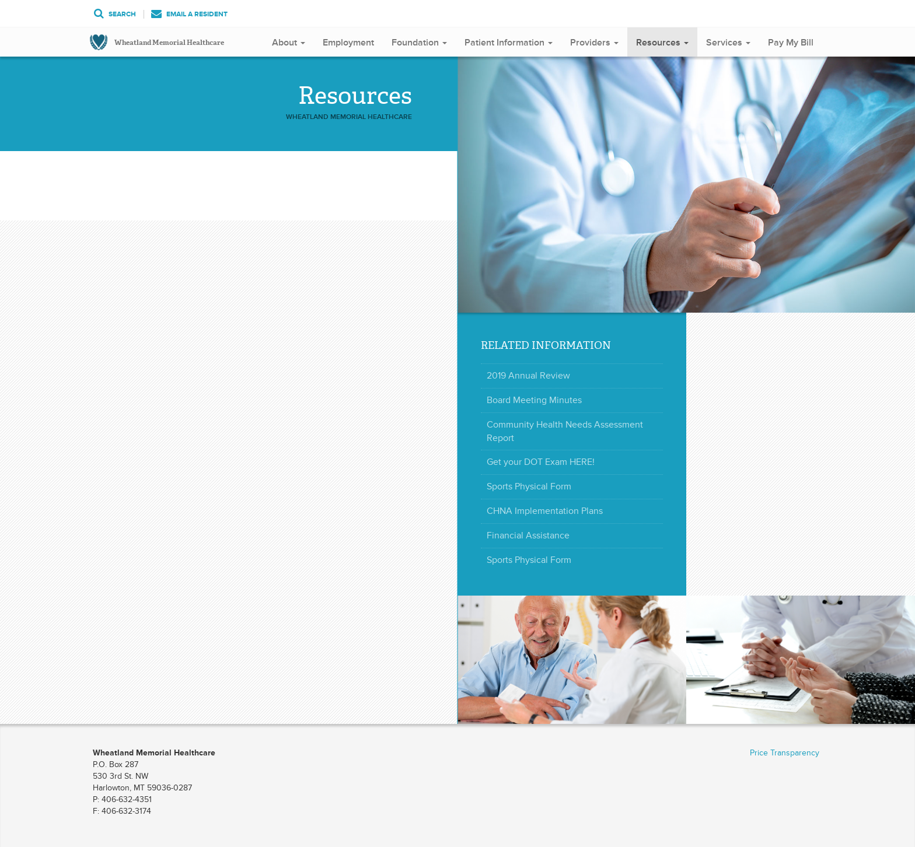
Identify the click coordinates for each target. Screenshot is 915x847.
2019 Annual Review (528, 376)
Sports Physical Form (529, 486)
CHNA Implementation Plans (545, 511)
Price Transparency (784, 753)
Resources (662, 42)
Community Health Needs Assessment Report (565, 431)
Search (115, 14)
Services (728, 42)
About (288, 42)
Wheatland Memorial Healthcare (169, 42)
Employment (348, 42)
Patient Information (509, 42)
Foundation (419, 42)
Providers (594, 42)
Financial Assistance (528, 535)
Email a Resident (189, 14)
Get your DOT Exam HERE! (541, 462)
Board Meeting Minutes (534, 400)
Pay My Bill (790, 42)
